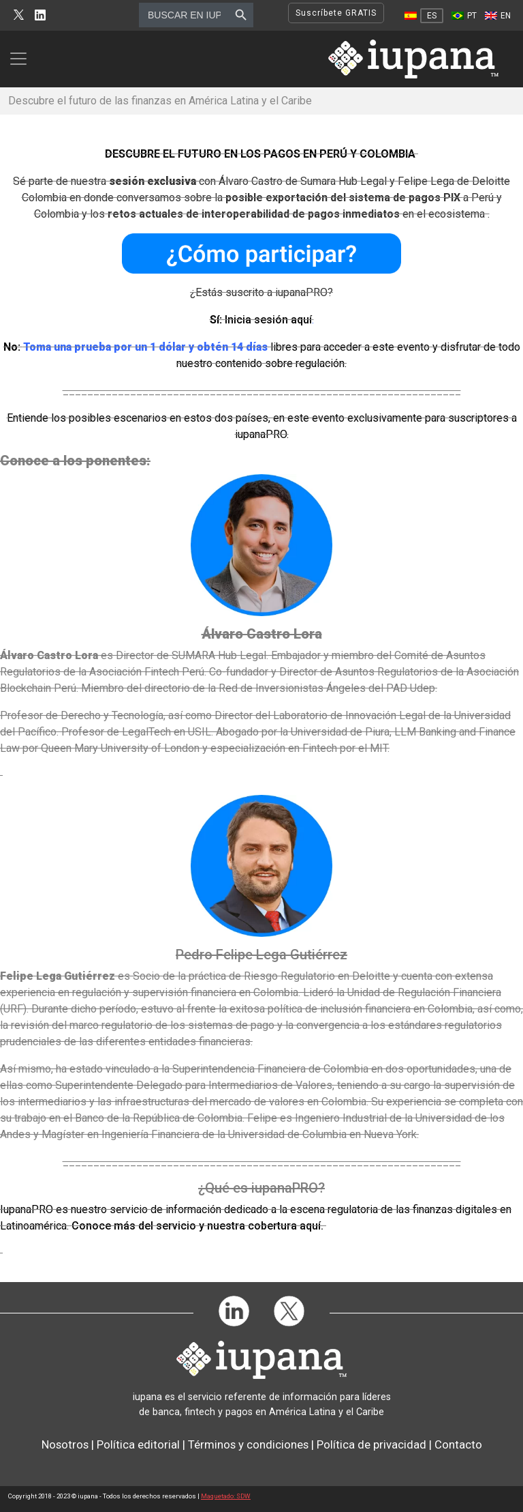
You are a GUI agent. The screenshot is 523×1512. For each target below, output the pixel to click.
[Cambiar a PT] (464, 15)
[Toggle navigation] (22, 59)
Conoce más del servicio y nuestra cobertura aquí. (197, 1225)
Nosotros (65, 1444)
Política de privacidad (371, 1444)
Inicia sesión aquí (268, 319)
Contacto (458, 1444)
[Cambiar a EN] (498, 15)
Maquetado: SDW (226, 1496)
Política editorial (138, 1444)
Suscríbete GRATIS (336, 13)
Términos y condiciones (248, 1444)
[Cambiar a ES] (424, 15)
